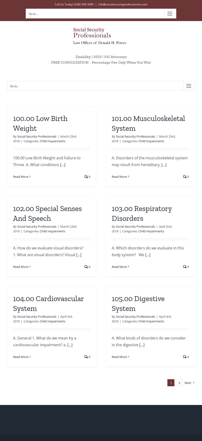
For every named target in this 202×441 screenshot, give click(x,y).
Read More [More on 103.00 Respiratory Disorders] (113, 269)
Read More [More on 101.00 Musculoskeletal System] (117, 177)
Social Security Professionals (36, 136)
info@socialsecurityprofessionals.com (122, 4)
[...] (62, 164)
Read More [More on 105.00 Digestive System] (121, 354)
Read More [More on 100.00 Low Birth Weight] (20, 177)
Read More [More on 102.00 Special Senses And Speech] (28, 262)
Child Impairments (52, 141)
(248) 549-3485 (84, 4)
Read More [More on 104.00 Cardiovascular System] (24, 354)
